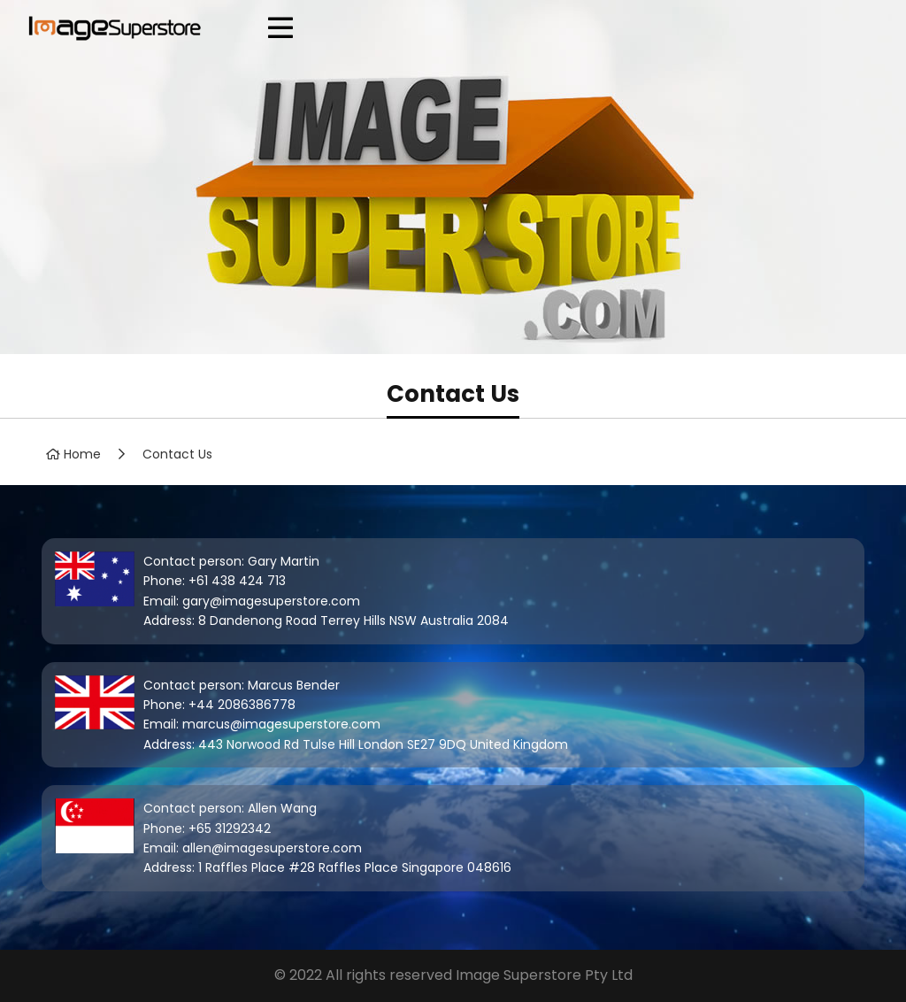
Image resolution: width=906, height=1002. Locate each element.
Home (82, 454)
